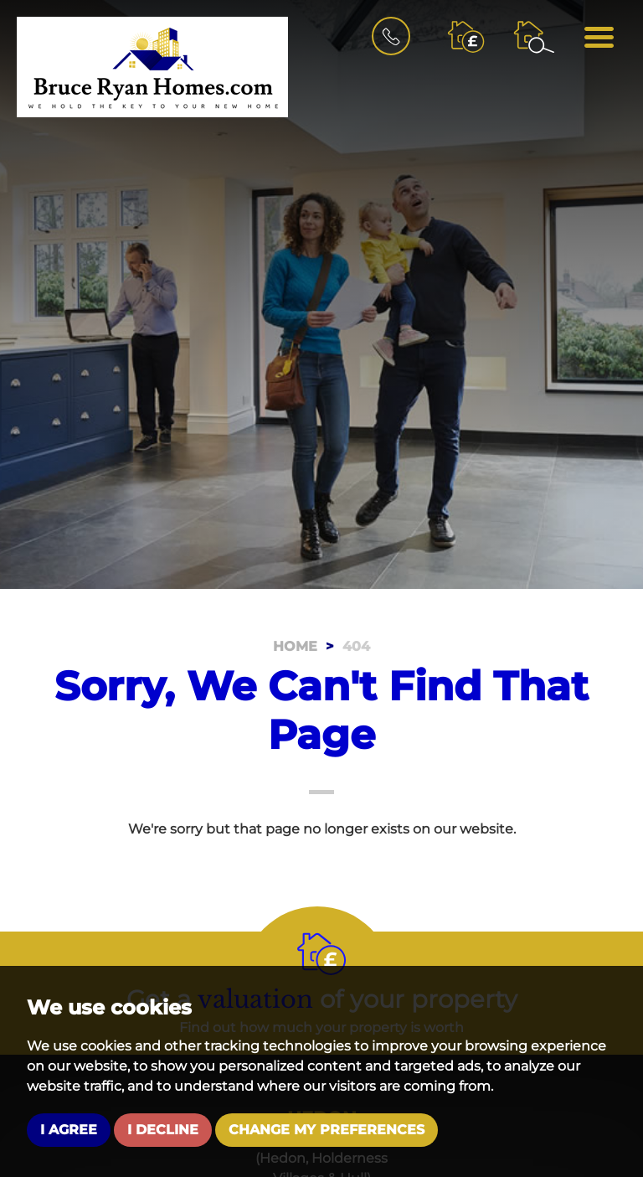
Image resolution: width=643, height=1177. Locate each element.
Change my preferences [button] (326, 1130)
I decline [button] (162, 1130)
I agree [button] (68, 1130)
